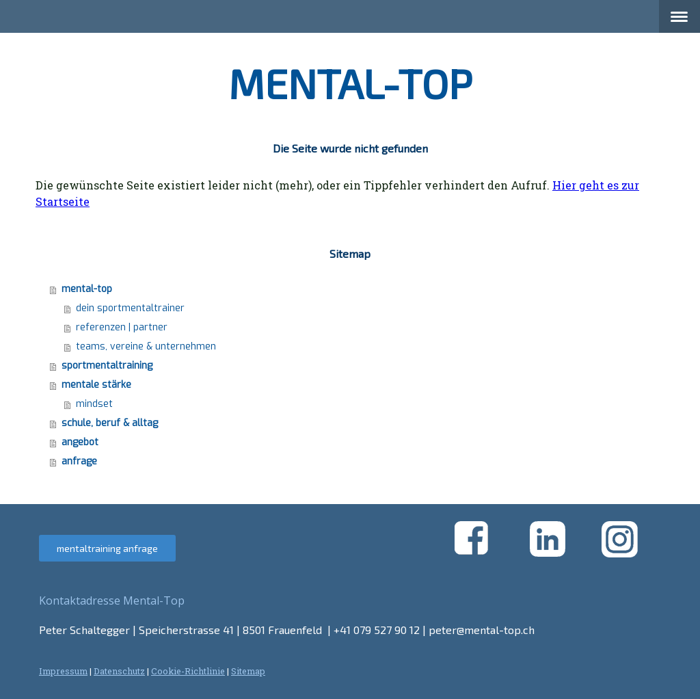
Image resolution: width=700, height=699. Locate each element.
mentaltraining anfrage (107, 548)
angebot (80, 442)
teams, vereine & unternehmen (146, 346)
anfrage (79, 461)
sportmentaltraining (107, 365)
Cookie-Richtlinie (188, 670)
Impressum (63, 670)
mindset (94, 403)
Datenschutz (119, 670)
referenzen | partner (121, 327)
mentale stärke (96, 384)
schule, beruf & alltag (110, 423)
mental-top (87, 288)
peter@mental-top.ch (482, 629)
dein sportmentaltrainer (130, 308)
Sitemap (248, 670)
